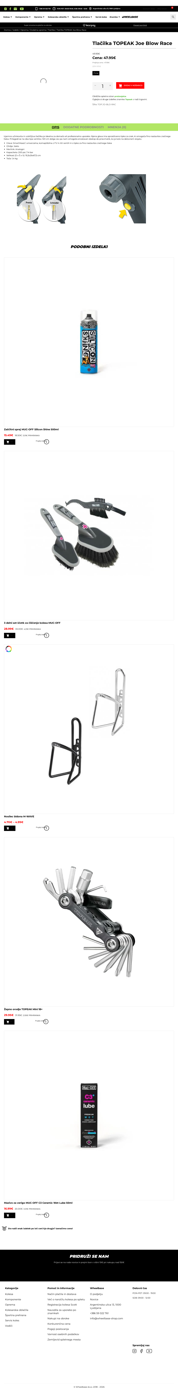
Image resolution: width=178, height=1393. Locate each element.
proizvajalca (121, 97)
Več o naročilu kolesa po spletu (66, 1302)
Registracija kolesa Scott (62, 1307)
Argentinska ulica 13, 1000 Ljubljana (104, 8)
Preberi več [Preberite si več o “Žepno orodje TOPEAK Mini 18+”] (17, 1024)
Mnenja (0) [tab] (117, 127)
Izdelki (16, 30)
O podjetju (96, 1297)
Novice (94, 1302)
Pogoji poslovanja (58, 1332)
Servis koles (118, 17)
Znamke (132, 17)
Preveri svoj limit (140, 25)
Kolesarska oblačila (76, 17)
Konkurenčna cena (58, 1326)
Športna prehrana (100, 17)
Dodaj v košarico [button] (20, 442)
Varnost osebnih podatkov (63, 1337)
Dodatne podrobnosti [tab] (83, 127)
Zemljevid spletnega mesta (64, 1342)
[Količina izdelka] (104, 87)
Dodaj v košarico (142, 87)
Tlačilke (51, 30)
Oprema (57, 17)
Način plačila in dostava (61, 1297)
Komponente (41, 17)
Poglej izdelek (170, 442)
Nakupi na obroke (58, 1321)
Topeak (129, 100)
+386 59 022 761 (44, 9)
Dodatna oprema (38, 30)
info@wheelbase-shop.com (106, 1321)
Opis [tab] (55, 127)
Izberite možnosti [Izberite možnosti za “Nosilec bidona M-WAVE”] (21, 829)
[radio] (96, 73)
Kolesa (25, 17)
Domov (7, 30)
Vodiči (8, 1328)
